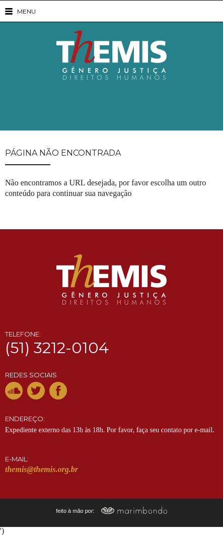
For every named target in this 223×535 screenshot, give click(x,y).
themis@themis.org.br (41, 469)
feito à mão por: (111, 511)
